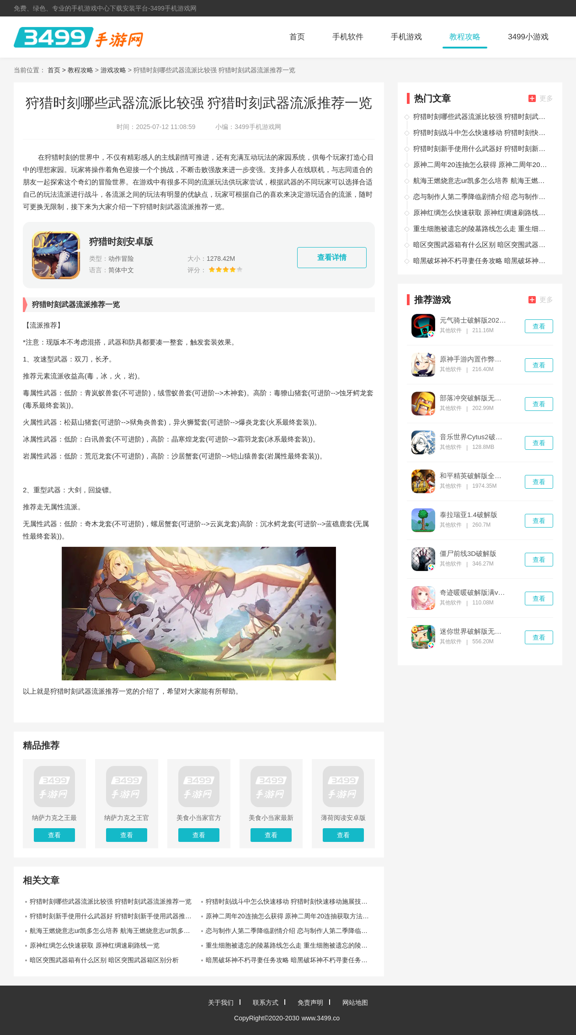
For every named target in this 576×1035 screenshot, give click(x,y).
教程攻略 (464, 36)
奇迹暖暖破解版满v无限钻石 (473, 592)
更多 (540, 98)
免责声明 (310, 1002)
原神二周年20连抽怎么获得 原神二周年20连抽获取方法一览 (290, 916)
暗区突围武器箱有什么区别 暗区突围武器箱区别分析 (104, 960)
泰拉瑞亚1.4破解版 (468, 514)
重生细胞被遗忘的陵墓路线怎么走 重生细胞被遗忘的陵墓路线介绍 (290, 945)
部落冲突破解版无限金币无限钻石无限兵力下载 (473, 398)
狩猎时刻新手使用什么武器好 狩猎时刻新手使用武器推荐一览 (114, 916)
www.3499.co (321, 1018)
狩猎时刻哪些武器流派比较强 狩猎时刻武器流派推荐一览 (111, 901)
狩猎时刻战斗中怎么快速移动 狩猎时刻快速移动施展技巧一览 (290, 901)
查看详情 (332, 257)
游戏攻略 (113, 70)
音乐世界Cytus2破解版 (473, 437)
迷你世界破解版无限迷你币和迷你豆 (473, 631)
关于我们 (221, 1002)
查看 (539, 326)
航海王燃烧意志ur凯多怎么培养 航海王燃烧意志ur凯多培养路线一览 (114, 930)
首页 (297, 36)
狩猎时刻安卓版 (121, 242)
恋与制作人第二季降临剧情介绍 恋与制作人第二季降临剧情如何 (290, 930)
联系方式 (265, 1002)
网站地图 (355, 1002)
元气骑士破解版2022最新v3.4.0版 (473, 320)
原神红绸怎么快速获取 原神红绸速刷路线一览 (95, 945)
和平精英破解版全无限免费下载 (473, 476)
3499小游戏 (528, 36)
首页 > (58, 70)
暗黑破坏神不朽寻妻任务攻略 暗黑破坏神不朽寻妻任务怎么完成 (290, 960)
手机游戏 (406, 36)
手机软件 (347, 36)
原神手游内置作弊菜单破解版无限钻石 (473, 359)
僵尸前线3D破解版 (468, 553)
